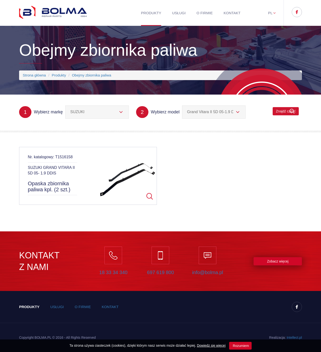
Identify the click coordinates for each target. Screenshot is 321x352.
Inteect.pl (294, 337)
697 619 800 (160, 272)
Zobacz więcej (278, 261)
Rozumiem (240, 346)
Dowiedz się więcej (211, 345)
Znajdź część (286, 111)
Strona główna (34, 75)
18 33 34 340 (113, 272)
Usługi (179, 13)
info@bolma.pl (207, 272)
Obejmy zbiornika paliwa (91, 75)
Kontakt (232, 13)
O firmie (205, 13)
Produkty (151, 13)
